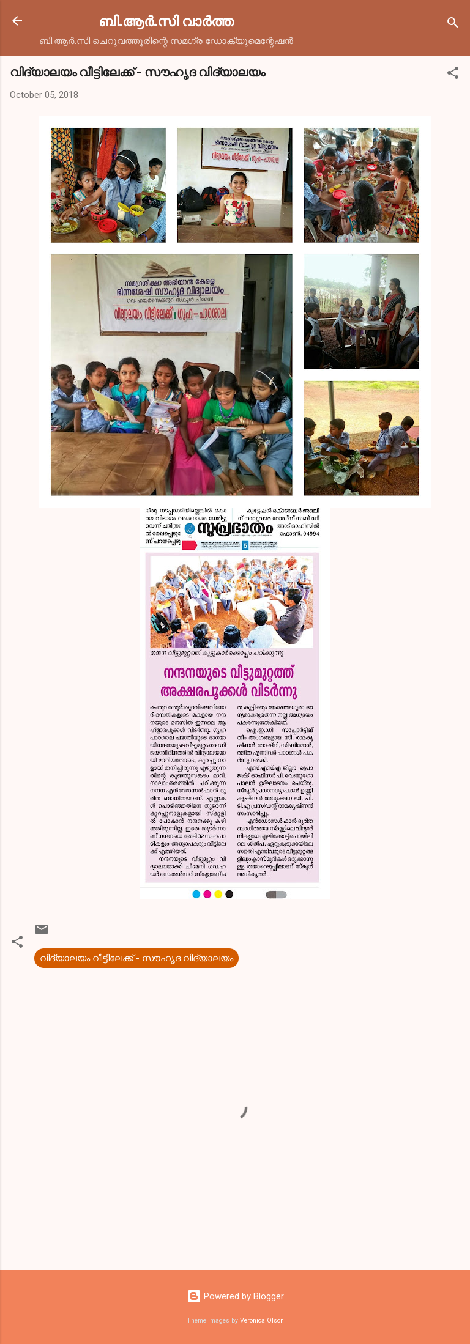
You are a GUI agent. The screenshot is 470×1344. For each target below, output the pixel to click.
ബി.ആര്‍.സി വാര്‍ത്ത (166, 20)
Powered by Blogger (235, 1296)
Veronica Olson (262, 1320)
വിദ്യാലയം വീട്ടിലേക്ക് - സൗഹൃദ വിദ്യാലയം (136, 958)
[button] (453, 74)
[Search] (453, 24)
